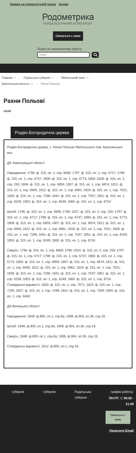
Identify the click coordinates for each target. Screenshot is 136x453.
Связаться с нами (67, 35)
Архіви (63, 4)
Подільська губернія (37, 77)
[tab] (42, 132)
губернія (18, 392)
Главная (7, 77)
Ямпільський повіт (73, 77)
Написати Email (121, 430)
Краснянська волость (16, 83)
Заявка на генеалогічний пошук (33, 4)
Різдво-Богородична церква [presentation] (42, 132)
